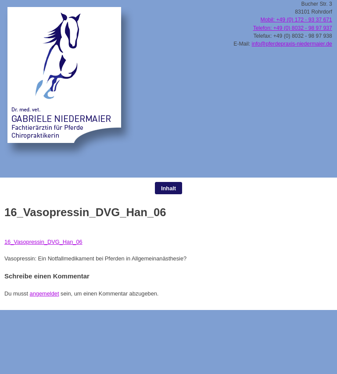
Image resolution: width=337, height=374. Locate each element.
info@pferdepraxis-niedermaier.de (292, 44)
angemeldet (44, 293)
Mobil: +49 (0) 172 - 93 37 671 (296, 20)
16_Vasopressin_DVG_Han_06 (43, 242)
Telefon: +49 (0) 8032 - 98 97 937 (292, 28)
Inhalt (168, 188)
